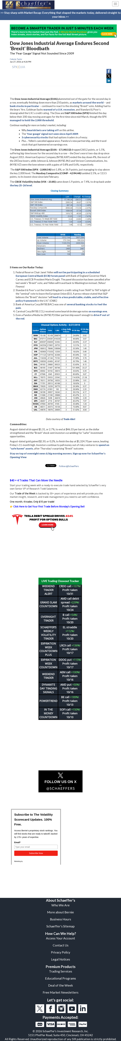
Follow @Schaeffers (69, 466)
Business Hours (60, 919)
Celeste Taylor (16, 59)
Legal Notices (60, 959)
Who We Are (60, 905)
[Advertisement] (60, 554)
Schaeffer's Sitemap (60, 926)
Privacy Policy (60, 952)
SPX (14, 67)
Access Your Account (60, 938)
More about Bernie (60, 912)
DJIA (22, 67)
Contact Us (60, 945)
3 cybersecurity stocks (35, 137)
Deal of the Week (60, 985)
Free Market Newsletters (60, 992)
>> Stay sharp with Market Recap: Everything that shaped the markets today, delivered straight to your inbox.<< (60, 14)
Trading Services (60, 971)
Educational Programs (60, 978)
